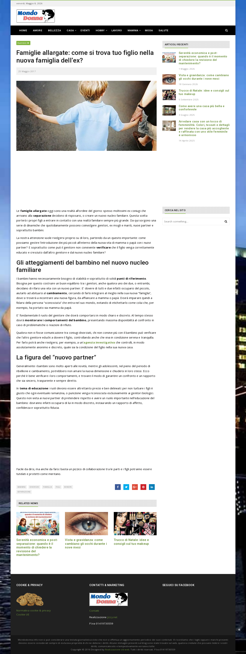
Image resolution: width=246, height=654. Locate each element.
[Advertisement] (86, 181)
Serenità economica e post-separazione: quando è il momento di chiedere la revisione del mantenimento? (37, 547)
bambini (21, 487)
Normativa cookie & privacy (33, 610)
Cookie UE (22, 614)
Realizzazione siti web (117, 649)
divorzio (34, 487)
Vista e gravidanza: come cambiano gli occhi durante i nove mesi (86, 543)
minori (68, 487)
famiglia (47, 487)
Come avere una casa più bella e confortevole (201, 107)
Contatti (94, 610)
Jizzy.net (112, 617)
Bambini (22, 42)
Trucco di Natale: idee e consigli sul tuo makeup (131, 541)
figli (58, 487)
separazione (24, 491)
